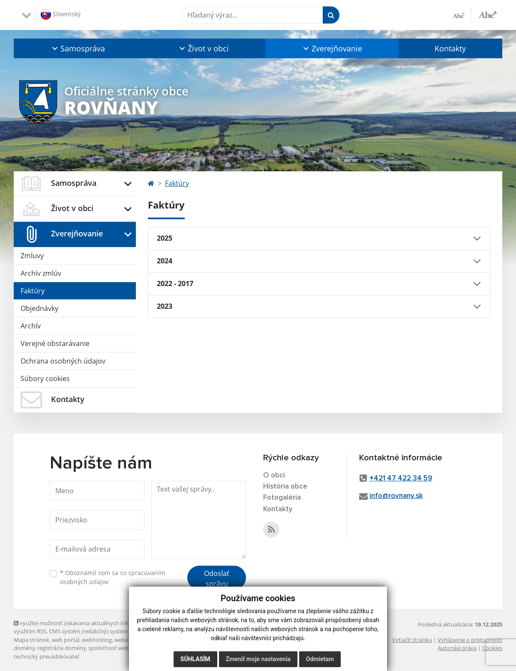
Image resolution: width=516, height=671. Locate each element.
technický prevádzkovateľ (46, 656)
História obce (285, 486)
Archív (31, 326)
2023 (164, 306)
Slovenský (61, 14)
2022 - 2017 (175, 283)
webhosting (97, 640)
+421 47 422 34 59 (400, 478)
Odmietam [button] (320, 659)
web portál (65, 640)
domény (24, 648)
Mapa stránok (31, 640)
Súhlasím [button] (195, 659)
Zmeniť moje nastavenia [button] (258, 659)
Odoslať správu (216, 578)
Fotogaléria (282, 497)
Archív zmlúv (41, 273)
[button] (77, 48)
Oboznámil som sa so (112, 577)
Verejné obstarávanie (55, 343)
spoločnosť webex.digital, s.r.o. (127, 648)
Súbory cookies (45, 378)
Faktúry (33, 290)
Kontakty (450, 48)
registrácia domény (61, 648)
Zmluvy (32, 255)
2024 (164, 260)
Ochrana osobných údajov (63, 361)
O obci (274, 475)
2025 (164, 238)
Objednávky (39, 308)
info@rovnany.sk (396, 496)
